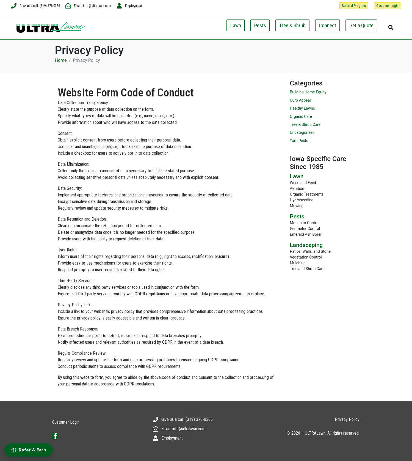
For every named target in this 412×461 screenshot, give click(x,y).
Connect (327, 25)
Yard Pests (299, 140)
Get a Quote (361, 25)
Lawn (235, 25)
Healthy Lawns (302, 108)
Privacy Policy (347, 419)
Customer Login (387, 6)
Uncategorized (302, 132)
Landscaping (306, 245)
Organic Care (301, 116)
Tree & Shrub (292, 25)
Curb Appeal (300, 100)
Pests (260, 25)
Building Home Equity (308, 92)
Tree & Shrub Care (305, 124)
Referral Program (354, 6)
